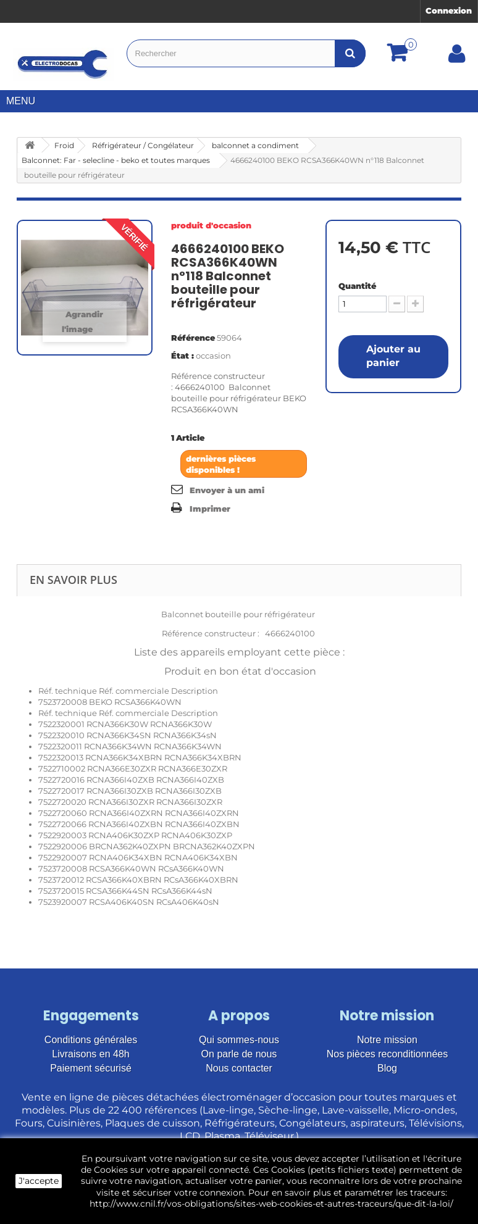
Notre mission (387, 1040)
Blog (387, 1068)
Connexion (449, 10)
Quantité (357, 286)
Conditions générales (90, 1040)
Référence (193, 338)
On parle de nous (239, 1054)
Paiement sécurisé (91, 1068)
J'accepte (39, 1180)
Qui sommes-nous (239, 1040)
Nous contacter (239, 1068)
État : (182, 355)
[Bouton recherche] (350, 53)
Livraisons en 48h (90, 1054)
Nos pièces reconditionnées (387, 1054)
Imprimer (210, 509)
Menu (25, 101)
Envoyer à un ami (227, 490)
